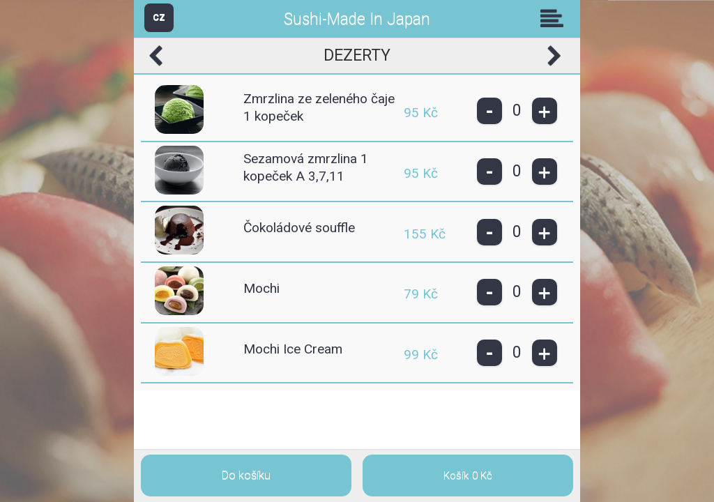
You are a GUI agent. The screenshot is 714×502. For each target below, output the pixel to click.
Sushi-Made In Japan (357, 19)
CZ (159, 17)
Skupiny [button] (555, 18)
